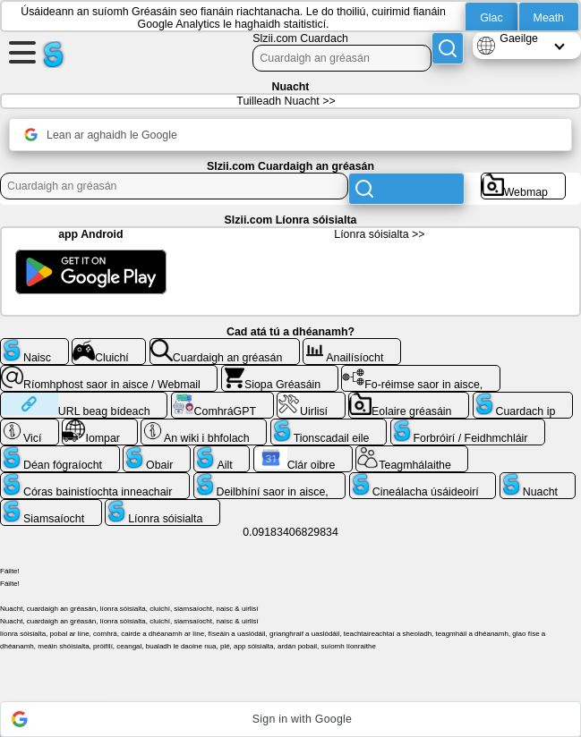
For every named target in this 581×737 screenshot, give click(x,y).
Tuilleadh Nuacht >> (285, 101)
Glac (491, 18)
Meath (549, 18)
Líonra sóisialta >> (379, 234)
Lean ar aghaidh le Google (100, 134)
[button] (290, 719)
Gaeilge (519, 38)
